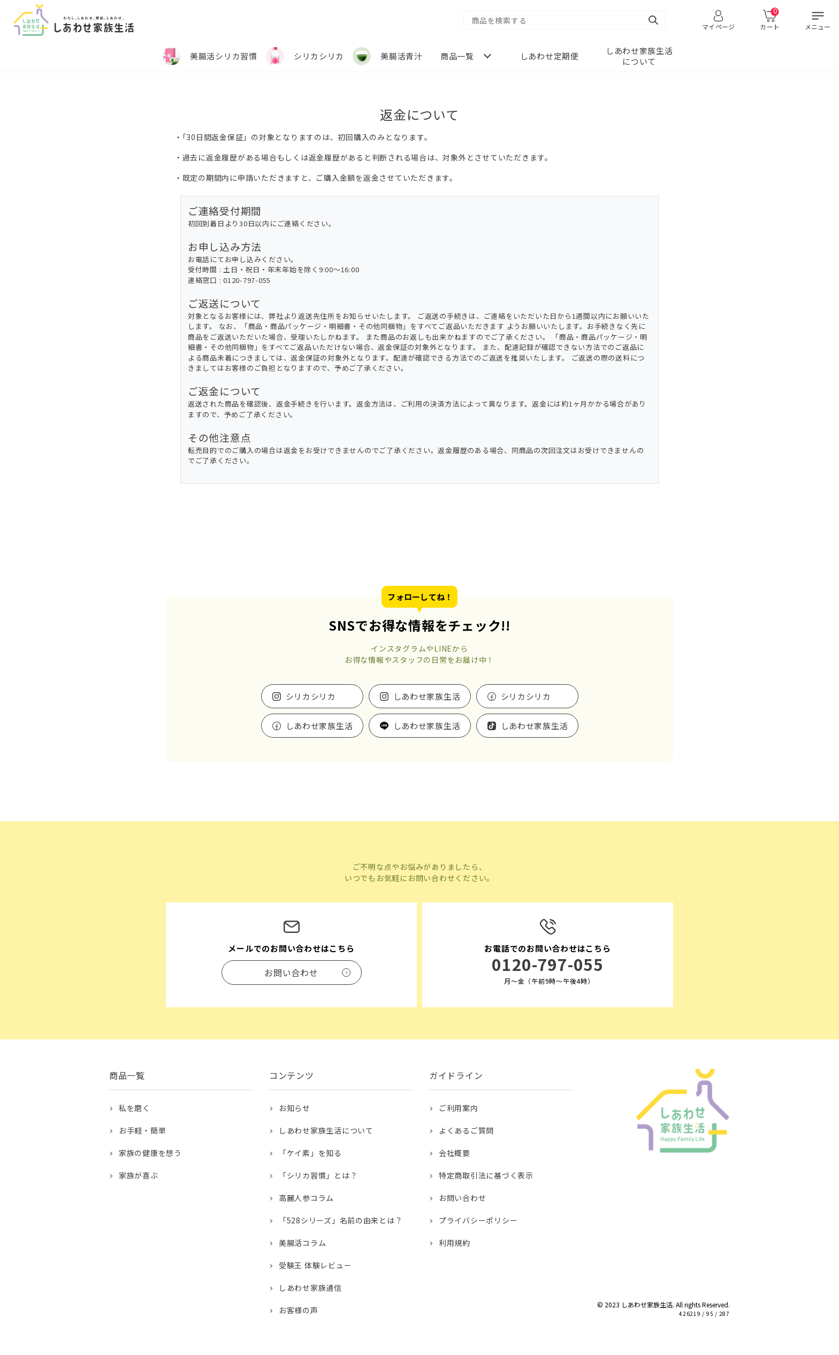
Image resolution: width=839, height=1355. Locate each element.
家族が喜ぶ (138, 1175)
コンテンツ (291, 1075)
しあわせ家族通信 (310, 1287)
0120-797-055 (548, 964)
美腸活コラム (302, 1242)
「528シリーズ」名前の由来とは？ (341, 1220)
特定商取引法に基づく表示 (486, 1175)
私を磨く (134, 1108)
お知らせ (294, 1108)
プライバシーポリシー (478, 1220)
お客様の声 (298, 1310)
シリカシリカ (311, 696)
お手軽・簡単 (142, 1130)
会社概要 (454, 1152)
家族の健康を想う (150, 1152)
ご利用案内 (458, 1108)
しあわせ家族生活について (326, 1130)
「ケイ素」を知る (310, 1152)
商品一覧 (127, 1075)
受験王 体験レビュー (315, 1265)
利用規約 (454, 1242)
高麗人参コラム (306, 1197)
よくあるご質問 (466, 1130)
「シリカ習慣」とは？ (318, 1175)
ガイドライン (456, 1075)
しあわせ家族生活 (427, 696)
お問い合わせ (462, 1197)
